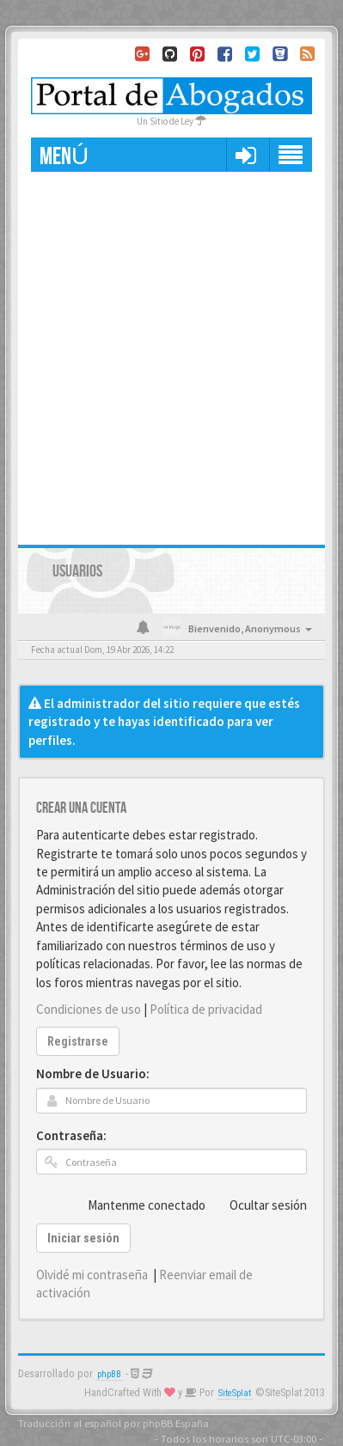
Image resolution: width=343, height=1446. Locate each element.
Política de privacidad (206, 1009)
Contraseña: (71, 1135)
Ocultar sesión (259, 1204)
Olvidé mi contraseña (92, 1274)
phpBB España (176, 1423)
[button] (245, 154)
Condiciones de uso (88, 1009)
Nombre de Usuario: (93, 1073)
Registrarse (77, 1041)
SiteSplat (234, 1393)
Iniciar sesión (83, 1238)
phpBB (109, 1374)
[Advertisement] (171, 351)
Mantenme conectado (137, 1204)
